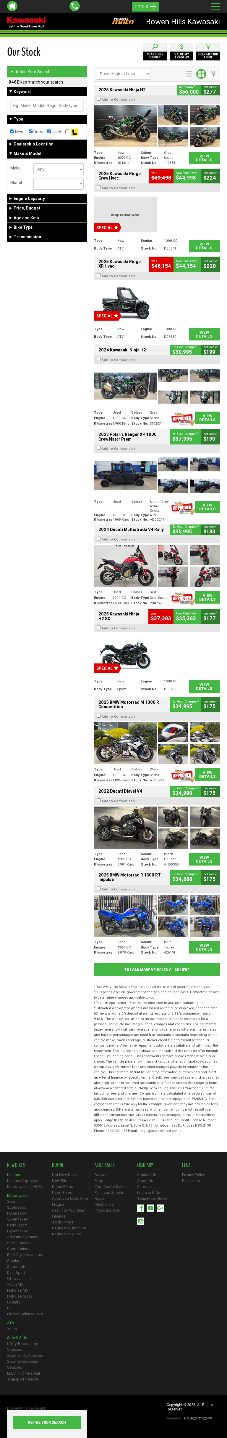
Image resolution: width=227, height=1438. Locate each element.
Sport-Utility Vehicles (25, 1355)
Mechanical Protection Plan (107, 1207)
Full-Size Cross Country (20, 1299)
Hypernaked (17, 1231)
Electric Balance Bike (25, 1314)
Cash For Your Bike (68, 1210)
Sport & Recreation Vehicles (23, 1364)
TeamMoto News (152, 1198)
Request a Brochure (69, 1228)
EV (9, 1308)
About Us (145, 1180)
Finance (59, 1216)
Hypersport (17, 1213)
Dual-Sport (16, 1272)
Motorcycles (18, 1195)
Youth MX (15, 1284)
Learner (13, 1174)
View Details (204, 157)
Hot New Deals (65, 1174)
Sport (12, 1201)
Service (101, 1174)
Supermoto (17, 1266)
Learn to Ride (148, 1192)
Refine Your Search (30, 71)
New (16, 132)
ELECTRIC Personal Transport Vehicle (23, 1376)
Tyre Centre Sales (110, 1186)
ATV (10, 1322)
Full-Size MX (17, 1290)
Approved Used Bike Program (70, 1201)
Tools (145, 7)
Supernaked (17, 1219)
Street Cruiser (19, 1242)
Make (15, 168)
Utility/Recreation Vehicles (22, 1346)
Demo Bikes (62, 1186)
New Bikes (61, 1180)
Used (54, 132)
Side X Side (17, 1337)
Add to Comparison (118, 99)
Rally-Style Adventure (25, 1254)
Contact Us (146, 1174)
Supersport (17, 1207)
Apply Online (63, 1222)
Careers (144, 1186)
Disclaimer (191, 1180)
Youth (12, 1328)
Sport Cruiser (18, 1248)
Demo (37, 132)
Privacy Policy (193, 1174)
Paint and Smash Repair (109, 1195)
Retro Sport (17, 1225)
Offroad (14, 1278)
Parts (99, 1180)
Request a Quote (66, 1234)
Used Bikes (62, 1192)
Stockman (16, 1260)
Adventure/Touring (23, 1236)
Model (16, 182)
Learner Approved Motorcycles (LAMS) (24, 1183)
